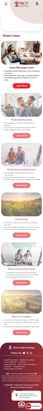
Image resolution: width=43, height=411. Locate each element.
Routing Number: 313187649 (13, 369)
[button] (37, 4)
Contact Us (22, 362)
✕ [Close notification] (12, 391)
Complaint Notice (19, 366)
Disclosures (7, 366)
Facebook (24, 353)
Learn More (21, 86)
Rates (20, 364)
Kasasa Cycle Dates (11, 360)
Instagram (31, 353)
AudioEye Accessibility (27, 360)
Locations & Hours (10, 364)
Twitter (27, 353)
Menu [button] (6, 4)
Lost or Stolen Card (10, 362)
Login (37, 4)
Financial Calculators (29, 364)
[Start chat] (33, 406)
